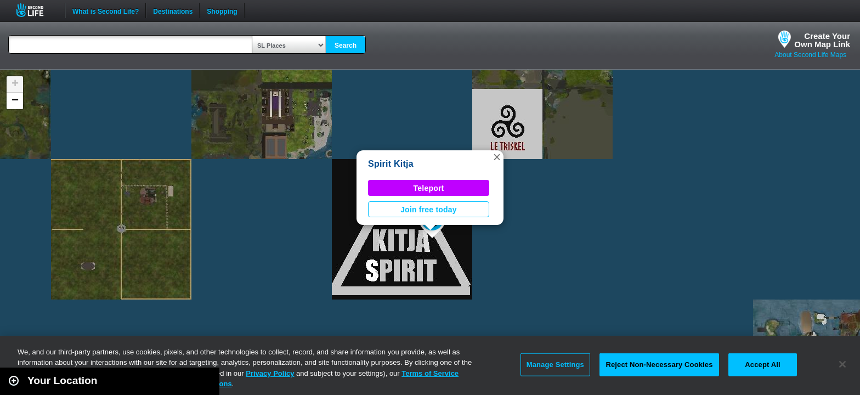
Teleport (429, 188)
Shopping (222, 10)
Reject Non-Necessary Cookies (659, 364)
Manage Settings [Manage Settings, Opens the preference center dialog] (555, 364)
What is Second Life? (105, 10)
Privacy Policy (270, 373)
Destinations (173, 10)
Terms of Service (430, 373)
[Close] (842, 364)
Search (346, 45)
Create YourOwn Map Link (822, 40)
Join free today (428, 209)
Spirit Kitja (391, 163)
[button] (496, 156)
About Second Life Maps (810, 55)
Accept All (762, 364)
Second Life (35, 10)
